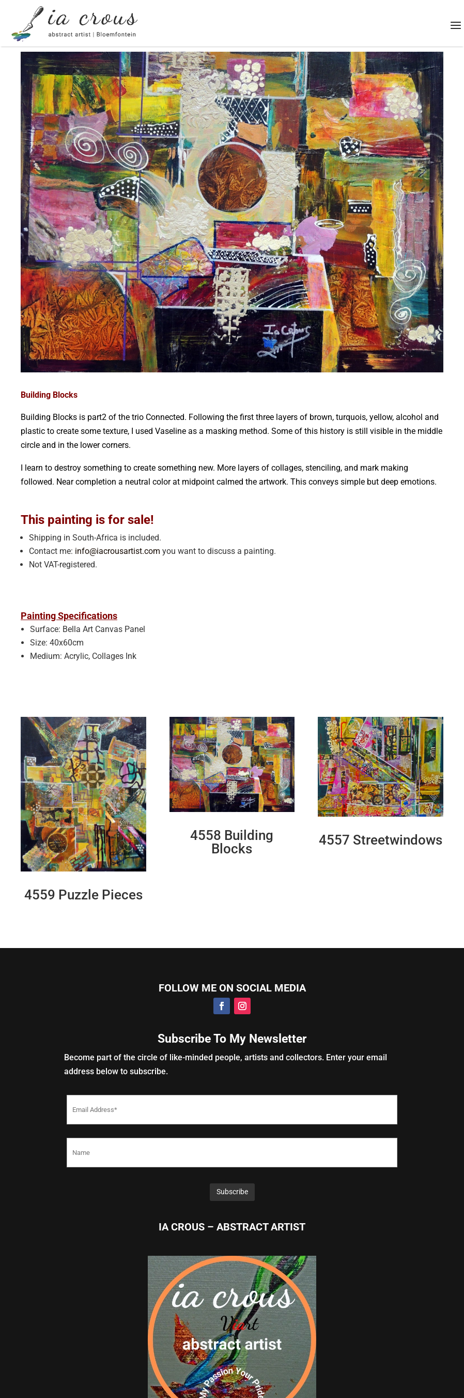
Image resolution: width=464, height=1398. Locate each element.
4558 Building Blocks (231, 842)
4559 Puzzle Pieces (83, 895)
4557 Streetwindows (380, 840)
